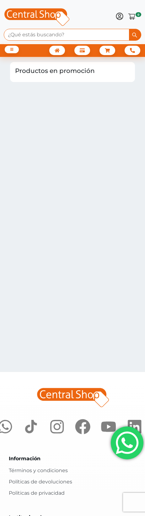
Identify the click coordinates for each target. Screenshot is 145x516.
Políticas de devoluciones (40, 482)
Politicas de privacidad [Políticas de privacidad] (37, 493)
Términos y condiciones (38, 470)
